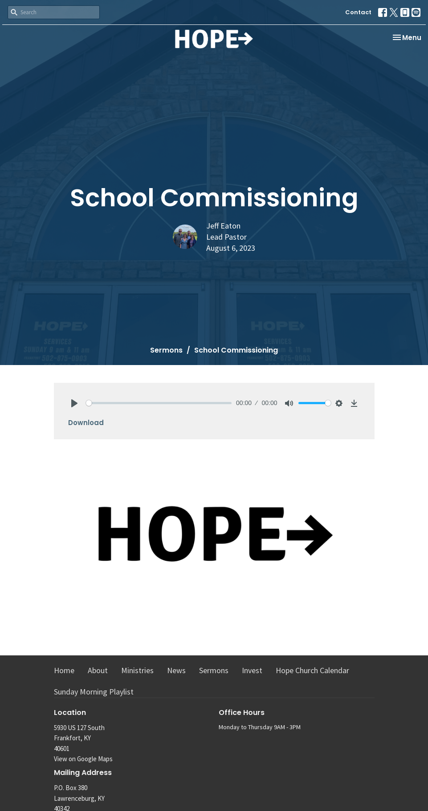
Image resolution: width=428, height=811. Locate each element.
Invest (252, 670)
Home (64, 670)
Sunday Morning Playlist (94, 692)
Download (86, 422)
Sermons (166, 350)
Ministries (137, 670)
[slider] (159, 403)
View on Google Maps (83, 759)
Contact (358, 12)
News (176, 670)
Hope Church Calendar (312, 670)
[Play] (74, 403)
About (98, 670)
